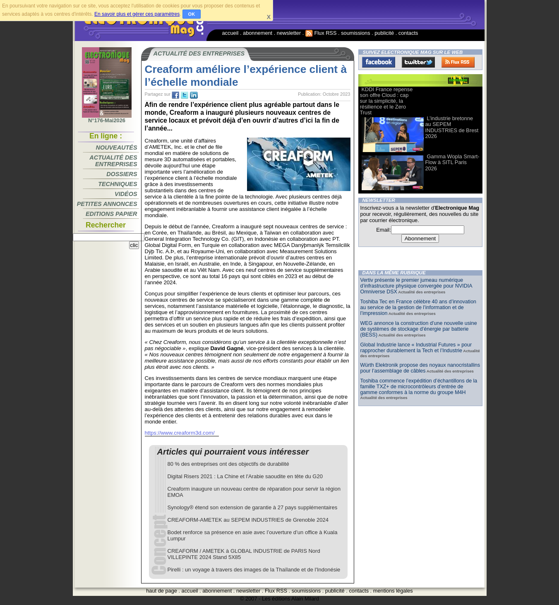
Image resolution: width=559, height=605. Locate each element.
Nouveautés (116, 147)
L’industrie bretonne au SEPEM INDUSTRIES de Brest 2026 (452, 127)
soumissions (355, 33)
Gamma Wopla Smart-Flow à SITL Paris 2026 (452, 162)
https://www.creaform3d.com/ (180, 433)
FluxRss (458, 62)
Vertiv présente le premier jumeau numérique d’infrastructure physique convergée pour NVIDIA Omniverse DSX (416, 286)
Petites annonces (107, 204)
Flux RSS (321, 33)
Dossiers (121, 174)
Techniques (117, 184)
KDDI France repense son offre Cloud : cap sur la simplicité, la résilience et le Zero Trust (386, 101)
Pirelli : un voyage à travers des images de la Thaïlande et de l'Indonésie (254, 569)
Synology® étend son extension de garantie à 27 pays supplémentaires (253, 507)
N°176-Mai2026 (107, 118)
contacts (408, 33)
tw (184, 95)
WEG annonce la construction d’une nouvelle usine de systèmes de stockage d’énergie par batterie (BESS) (418, 329)
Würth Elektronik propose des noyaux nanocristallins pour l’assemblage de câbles (420, 368)
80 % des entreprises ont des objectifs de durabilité (228, 464)
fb (175, 95)
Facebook (378, 62)
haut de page (161, 591)
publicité (384, 33)
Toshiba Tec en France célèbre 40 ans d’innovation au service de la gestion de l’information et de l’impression (418, 307)
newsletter (289, 33)
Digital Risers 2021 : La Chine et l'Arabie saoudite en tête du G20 (245, 476)
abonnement (257, 33)
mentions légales (393, 591)
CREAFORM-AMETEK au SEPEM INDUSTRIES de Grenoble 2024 (248, 520)
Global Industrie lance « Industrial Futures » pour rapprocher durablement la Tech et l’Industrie (416, 347)
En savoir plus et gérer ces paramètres (137, 14)
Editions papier (111, 214)
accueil (230, 33)
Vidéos (126, 194)
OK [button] (191, 14)
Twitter (418, 62)
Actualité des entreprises (113, 160)
